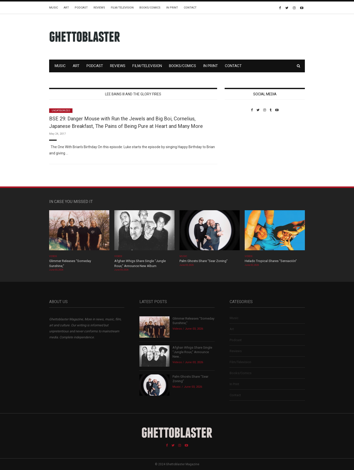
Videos (53, 256)
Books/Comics (149, 7)
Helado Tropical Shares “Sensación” (271, 261)
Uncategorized (61, 110)
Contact (190, 7)
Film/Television (122, 7)
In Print (172, 7)
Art (66, 7)
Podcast (81, 7)
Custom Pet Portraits (239, 146)
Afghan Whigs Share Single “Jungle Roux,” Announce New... (192, 352)
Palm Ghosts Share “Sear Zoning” (204, 261)
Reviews (99, 7)
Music (53, 7)
